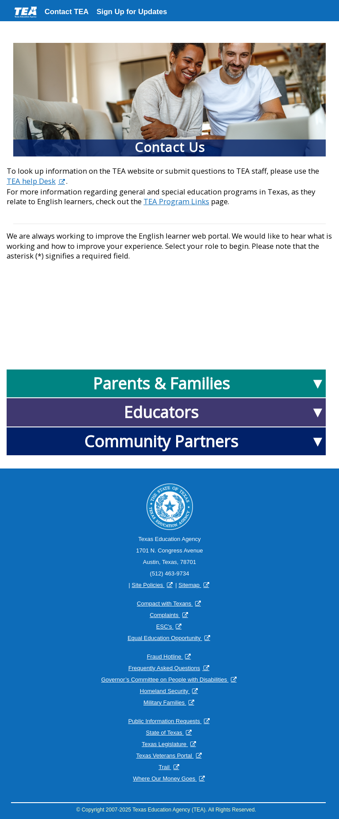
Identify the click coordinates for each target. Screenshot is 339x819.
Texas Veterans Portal (164, 755)
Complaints (165, 615)
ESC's (164, 626)
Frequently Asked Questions (164, 668)
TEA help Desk (31, 181)
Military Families (164, 702)
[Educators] (166, 412)
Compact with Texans (165, 603)
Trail (164, 767)
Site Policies (148, 585)
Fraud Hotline (165, 656)
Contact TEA (67, 12)
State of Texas (165, 732)
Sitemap (189, 585)
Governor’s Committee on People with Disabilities (165, 679)
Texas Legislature (165, 744)
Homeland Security (165, 691)
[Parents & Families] (166, 383)
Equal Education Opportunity (165, 638)
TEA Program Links (176, 201)
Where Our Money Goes (165, 778)
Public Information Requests (164, 721)
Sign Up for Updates (132, 12)
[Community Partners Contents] (166, 441)
